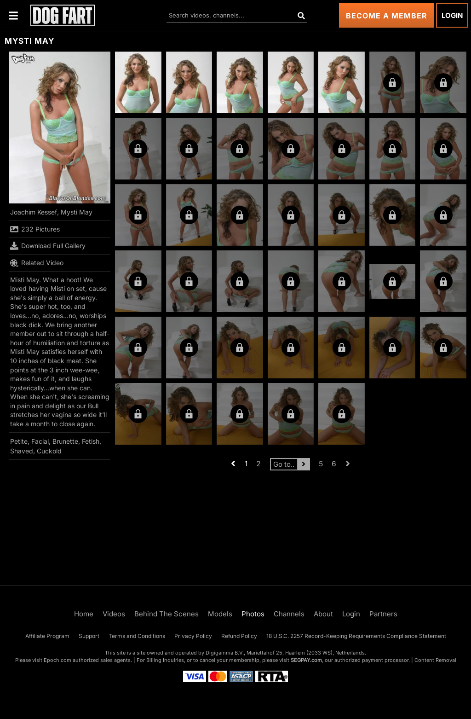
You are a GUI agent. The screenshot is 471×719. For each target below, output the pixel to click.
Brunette (65, 441)
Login (452, 15)
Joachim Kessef (33, 212)
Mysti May (76, 212)
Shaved (21, 451)
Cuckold (49, 451)
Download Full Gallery (48, 246)
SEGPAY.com (306, 660)
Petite (19, 441)
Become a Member (386, 15)
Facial (40, 441)
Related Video (36, 263)
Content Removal (435, 660)
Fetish (90, 441)
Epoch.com (57, 660)
